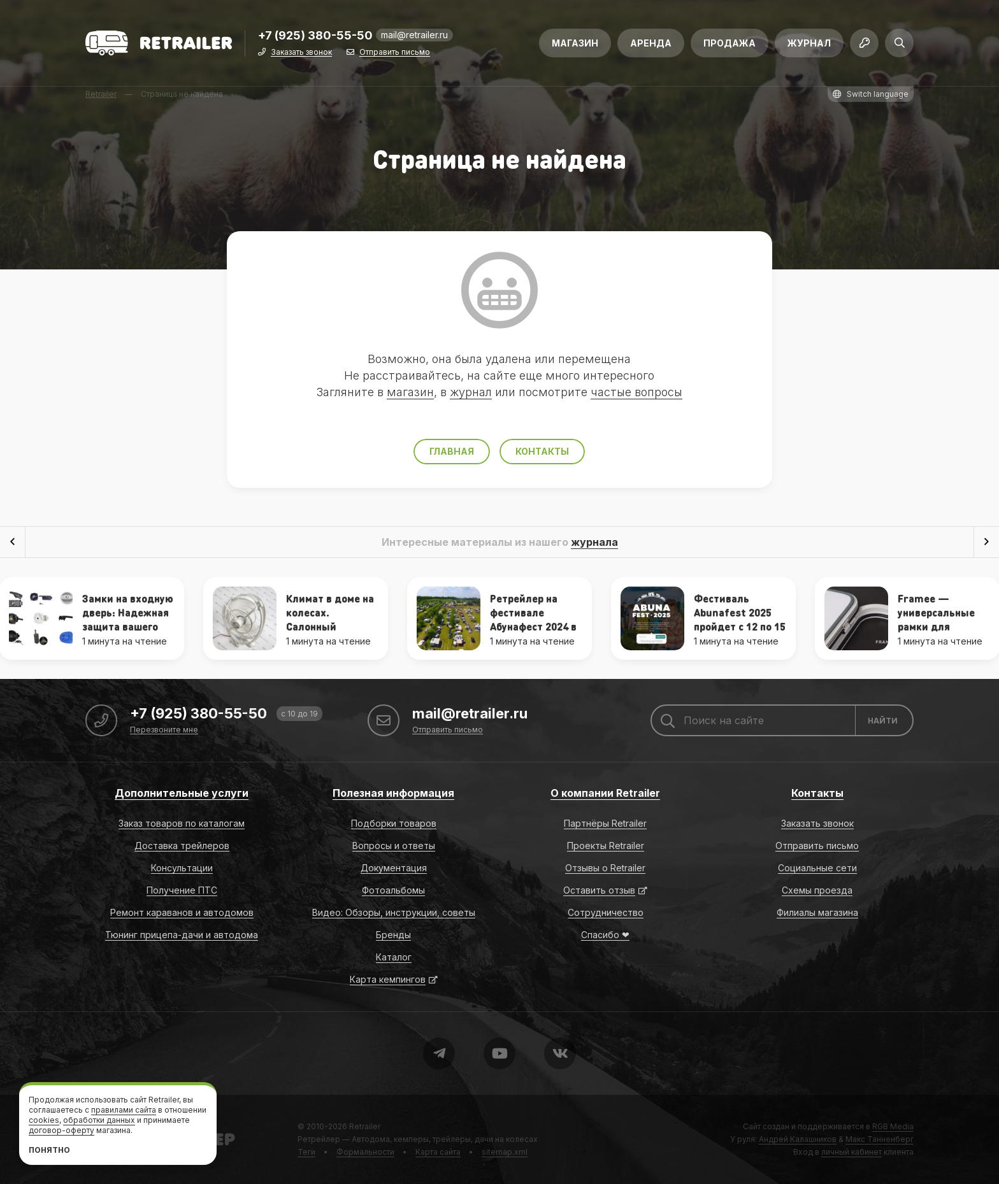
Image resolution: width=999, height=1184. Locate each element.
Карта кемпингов (388, 979)
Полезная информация (393, 793)
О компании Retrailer (605, 793)
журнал (471, 392)
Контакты (542, 451)
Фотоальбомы (393, 890)
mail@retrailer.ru (414, 34)
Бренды (393, 934)
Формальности (365, 1152)
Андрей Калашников (798, 1139)
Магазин (575, 43)
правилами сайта (123, 1110)
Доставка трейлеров (181, 845)
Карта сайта (438, 1152)
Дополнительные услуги (181, 793)
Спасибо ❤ (605, 934)
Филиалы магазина (817, 912)
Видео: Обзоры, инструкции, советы (393, 912)
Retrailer (364, 1126)
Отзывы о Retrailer (605, 867)
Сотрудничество (605, 912)
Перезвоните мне (164, 730)
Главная (451, 451)
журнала (594, 542)
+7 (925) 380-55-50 (315, 36)
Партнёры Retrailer (605, 823)
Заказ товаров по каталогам (182, 823)
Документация (394, 867)
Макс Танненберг (879, 1139)
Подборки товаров (393, 823)
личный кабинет (851, 1152)
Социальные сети (817, 867)
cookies (44, 1120)
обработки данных (99, 1120)
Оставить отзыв (599, 890)
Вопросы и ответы (393, 845)
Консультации (182, 867)
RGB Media (893, 1126)
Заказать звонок (301, 52)
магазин (410, 392)
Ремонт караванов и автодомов (182, 912)
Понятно (49, 1150)
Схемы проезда (817, 890)
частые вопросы (636, 392)
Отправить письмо (394, 52)
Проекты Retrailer (605, 845)
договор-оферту (61, 1130)
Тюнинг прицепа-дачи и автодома (181, 934)
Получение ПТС (182, 890)
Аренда (651, 43)
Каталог (394, 957)
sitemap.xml (505, 1152)
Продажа (729, 43)
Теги (306, 1152)
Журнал (809, 43)
